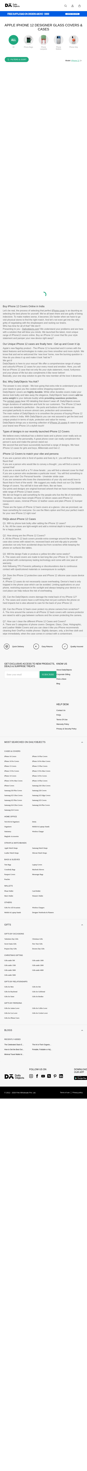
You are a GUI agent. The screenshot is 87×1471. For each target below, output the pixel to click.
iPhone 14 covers (58, 422)
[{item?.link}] (16, 1077)
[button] (43, 742)
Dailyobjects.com (30, 329)
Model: (68, 61)
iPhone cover (58, 310)
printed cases (13, 401)
